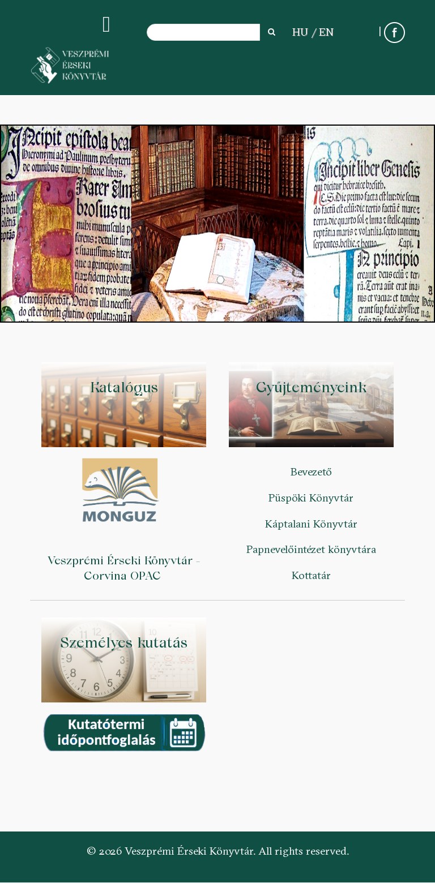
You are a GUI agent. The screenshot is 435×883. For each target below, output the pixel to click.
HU (300, 31)
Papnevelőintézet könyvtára (311, 549)
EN (326, 31)
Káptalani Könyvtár (311, 523)
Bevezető (311, 471)
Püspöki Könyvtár (310, 497)
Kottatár (311, 575)
